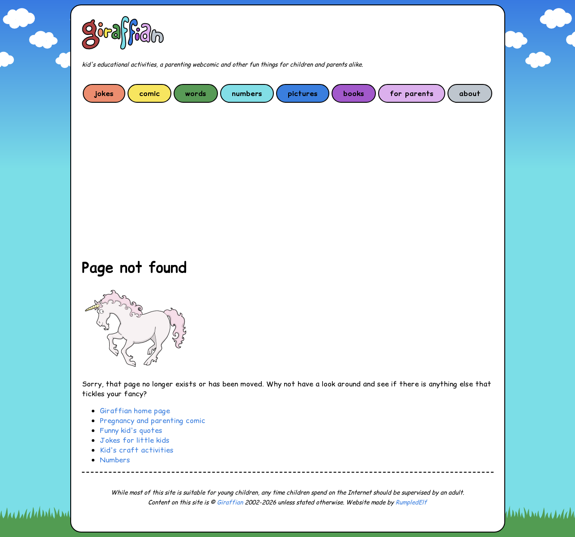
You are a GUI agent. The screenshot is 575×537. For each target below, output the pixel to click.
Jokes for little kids (135, 440)
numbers (247, 93)
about (470, 93)
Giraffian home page (135, 410)
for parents (412, 93)
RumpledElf (411, 502)
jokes (104, 93)
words (195, 93)
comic (149, 93)
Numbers (115, 460)
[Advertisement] (288, 180)
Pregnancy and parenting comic (152, 420)
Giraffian (230, 502)
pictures (303, 93)
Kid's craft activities (137, 450)
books (353, 93)
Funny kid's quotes (131, 430)
